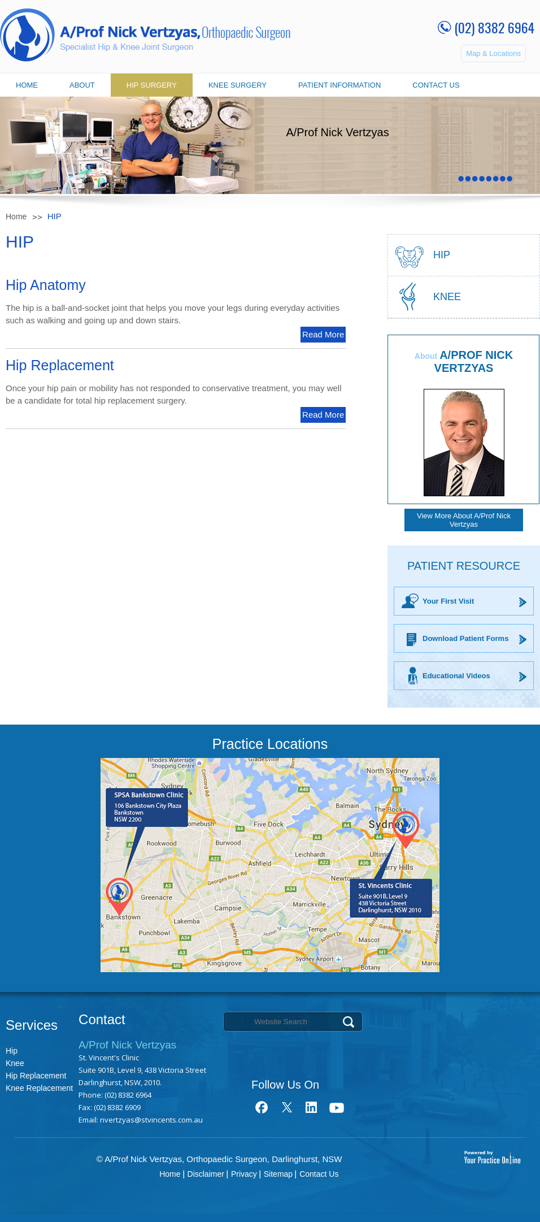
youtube (336, 1107)
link (311, 1107)
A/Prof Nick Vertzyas (473, 361)
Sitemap (278, 1173)
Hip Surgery (152, 85)
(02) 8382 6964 (494, 27)
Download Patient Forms (465, 638)
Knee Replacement (39, 1088)
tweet (286, 1107)
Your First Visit (448, 601)
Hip (12, 1050)
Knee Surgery (237, 85)
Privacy (244, 1173)
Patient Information (339, 85)
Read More (323, 334)
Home (27, 85)
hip (441, 255)
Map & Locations (493, 53)
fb (261, 1107)
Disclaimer (206, 1173)
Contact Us (435, 85)
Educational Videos (456, 675)
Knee (447, 296)
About (82, 85)
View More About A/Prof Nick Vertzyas (464, 520)
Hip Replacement (36, 1075)
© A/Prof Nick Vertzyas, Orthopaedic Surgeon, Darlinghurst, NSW (219, 1159)
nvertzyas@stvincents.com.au (151, 1120)
